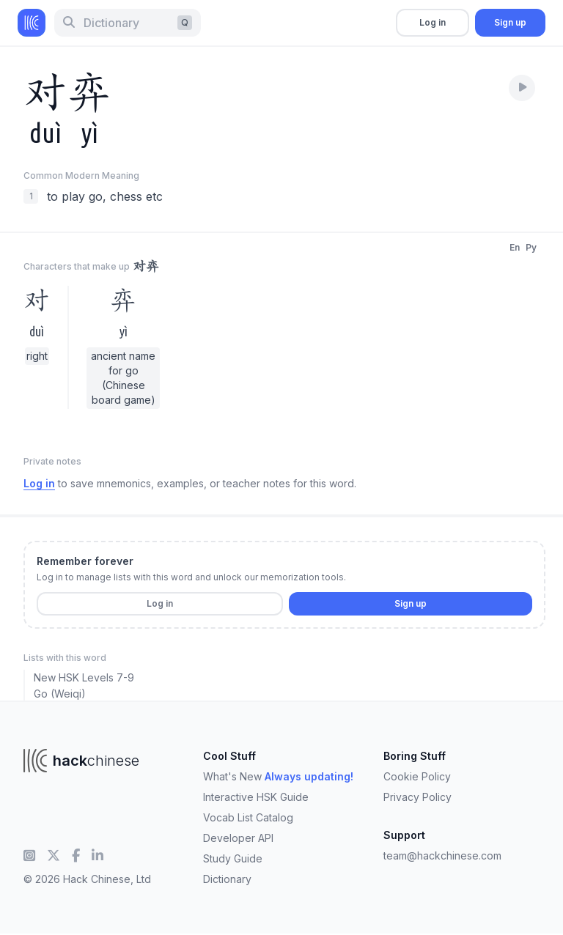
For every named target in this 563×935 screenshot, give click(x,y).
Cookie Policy (417, 776)
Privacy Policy (417, 797)
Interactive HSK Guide (256, 797)
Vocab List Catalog (248, 817)
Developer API (238, 838)
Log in (432, 22)
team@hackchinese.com (442, 855)
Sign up (510, 22)
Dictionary (227, 879)
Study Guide (232, 858)
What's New (278, 776)
